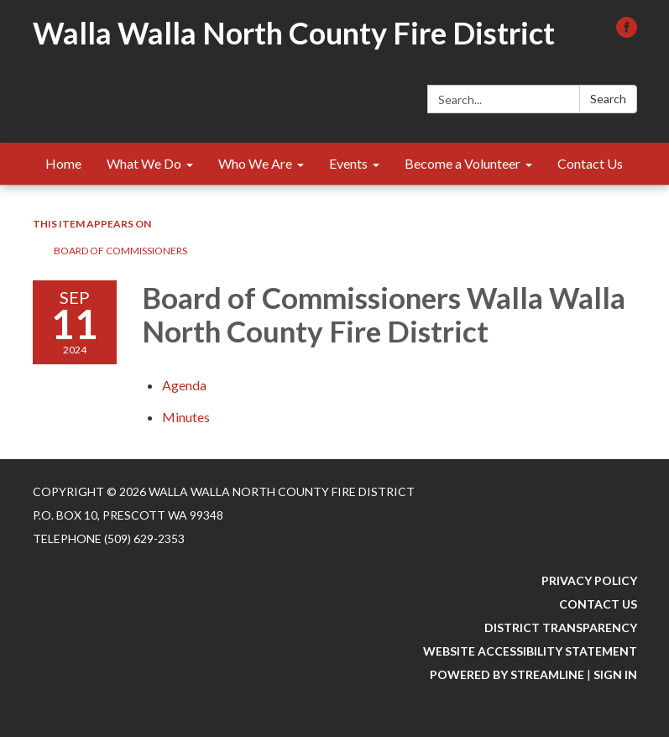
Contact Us (598, 604)
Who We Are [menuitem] (255, 163)
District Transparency (560, 627)
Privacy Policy (589, 580)
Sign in (615, 674)
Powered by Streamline (507, 674)
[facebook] (626, 32)
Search (608, 98)
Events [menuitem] (348, 163)
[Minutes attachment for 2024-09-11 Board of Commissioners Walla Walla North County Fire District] (186, 417)
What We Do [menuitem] (144, 163)
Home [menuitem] (63, 163)
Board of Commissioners (120, 250)
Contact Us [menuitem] (590, 163)
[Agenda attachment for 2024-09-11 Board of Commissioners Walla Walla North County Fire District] (184, 385)
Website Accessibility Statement (530, 651)
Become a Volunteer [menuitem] (462, 163)
